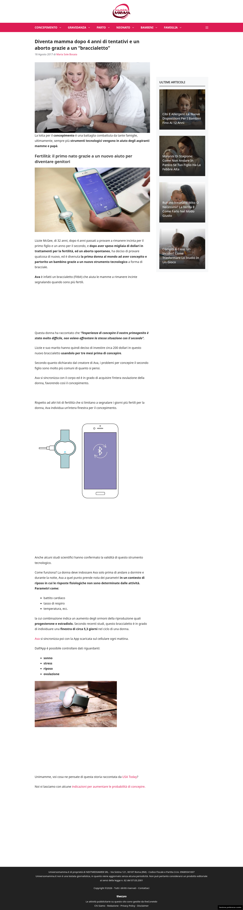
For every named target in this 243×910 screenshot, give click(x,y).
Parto (105, 27)
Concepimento (50, 27)
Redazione (113, 905)
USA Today (129, 777)
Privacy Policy (128, 905)
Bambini (151, 27)
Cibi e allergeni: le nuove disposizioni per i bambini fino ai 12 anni (181, 118)
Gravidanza (81, 27)
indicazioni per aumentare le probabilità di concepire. (108, 787)
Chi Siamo (99, 905)
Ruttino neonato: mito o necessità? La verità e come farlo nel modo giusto (180, 209)
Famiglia (174, 27)
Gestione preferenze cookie (230, 907)
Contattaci (143, 888)
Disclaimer (143, 905)
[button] (206, 27)
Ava (37, 639)
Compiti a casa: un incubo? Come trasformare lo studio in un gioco (180, 255)
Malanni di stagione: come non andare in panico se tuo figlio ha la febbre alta (181, 162)
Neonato (127, 27)
